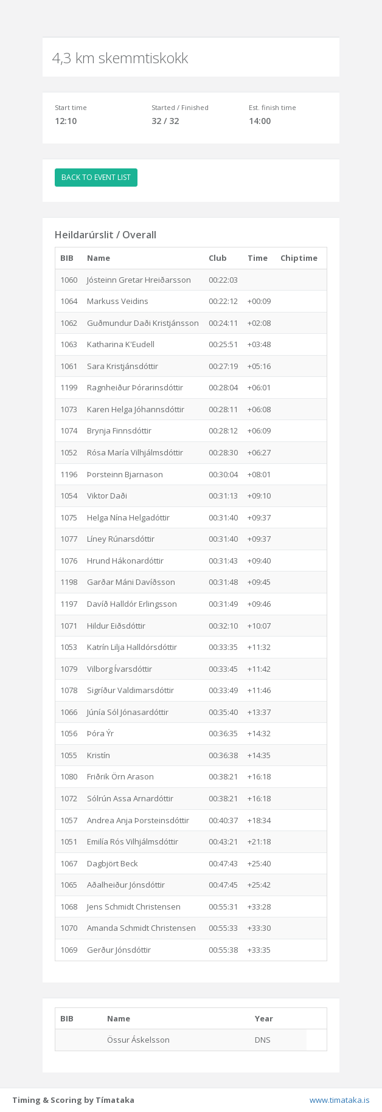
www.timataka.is (340, 1099)
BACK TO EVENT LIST (96, 177)
